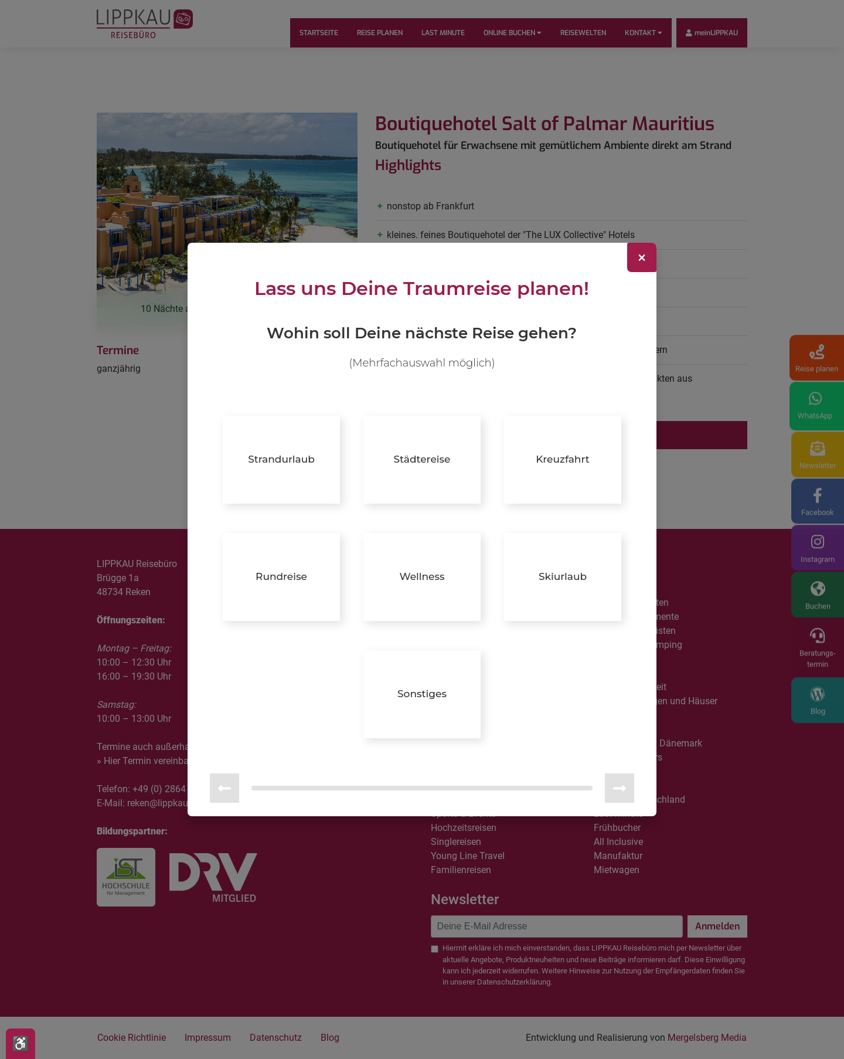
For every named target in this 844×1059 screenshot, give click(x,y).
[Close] (641, 257)
